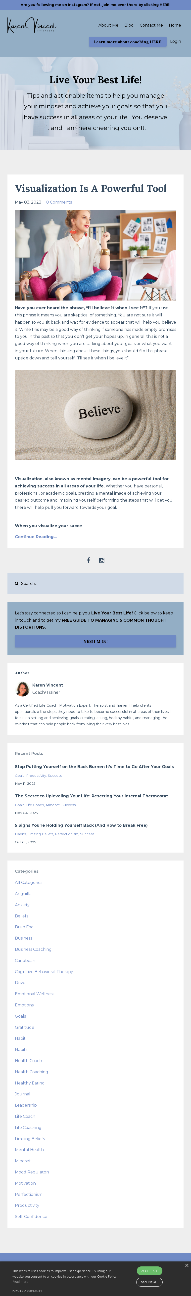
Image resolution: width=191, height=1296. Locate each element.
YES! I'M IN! (95, 641)
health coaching (31, 1072)
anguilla (23, 893)
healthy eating (30, 1083)
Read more (20, 1282)
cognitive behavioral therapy (44, 971)
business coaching (33, 949)
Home (175, 25)
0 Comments (59, 202)
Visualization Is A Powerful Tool (91, 188)
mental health (29, 1149)
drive (20, 982)
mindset (53, 805)
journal (22, 1094)
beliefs (21, 916)
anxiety (22, 905)
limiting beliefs (40, 834)
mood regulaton (32, 1172)
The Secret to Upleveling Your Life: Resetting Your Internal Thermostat (91, 796)
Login (175, 41)
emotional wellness (34, 994)
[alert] (95, 1278)
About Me (108, 25)
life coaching (28, 1127)
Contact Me (151, 25)
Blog (129, 25)
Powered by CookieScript (27, 1291)
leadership (26, 1105)
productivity (36, 776)
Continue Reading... (36, 536)
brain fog (24, 927)
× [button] (187, 1266)
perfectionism (66, 834)
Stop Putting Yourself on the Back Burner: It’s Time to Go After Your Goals (94, 766)
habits (20, 834)
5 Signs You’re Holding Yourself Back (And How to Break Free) (81, 825)
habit (20, 1038)
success (55, 776)
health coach (28, 1060)
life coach (35, 805)
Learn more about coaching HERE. (128, 41)
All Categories (28, 882)
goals (19, 776)
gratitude (24, 1027)
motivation (25, 1183)
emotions (24, 1005)
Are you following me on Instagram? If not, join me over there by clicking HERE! (95, 4)
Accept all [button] (150, 1271)
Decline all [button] (149, 1282)
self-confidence (31, 1216)
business (23, 938)
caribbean (25, 960)
